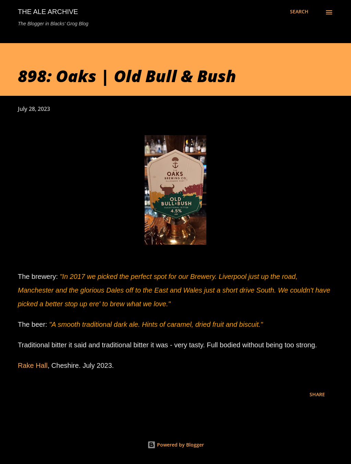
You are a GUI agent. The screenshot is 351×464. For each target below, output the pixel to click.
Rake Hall (33, 365)
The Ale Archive (48, 11)
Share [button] (317, 394)
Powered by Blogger (175, 444)
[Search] (299, 11)
